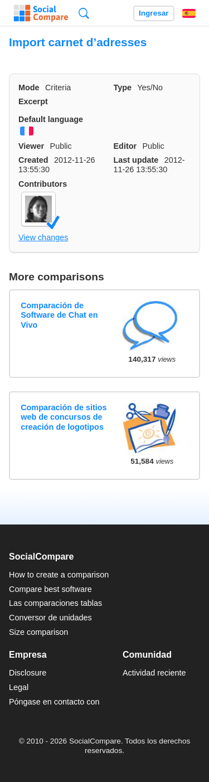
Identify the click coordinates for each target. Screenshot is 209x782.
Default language (50, 119)
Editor (125, 146)
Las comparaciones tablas (55, 603)
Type (123, 87)
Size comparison (38, 632)
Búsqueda (84, 13)
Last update (136, 160)
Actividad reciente (154, 672)
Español (189, 13)
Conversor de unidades (50, 617)
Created (33, 160)
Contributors (42, 183)
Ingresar (154, 13)
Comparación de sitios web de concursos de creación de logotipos (63, 417)
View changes (43, 237)
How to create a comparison (59, 574)
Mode (29, 87)
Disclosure (27, 672)
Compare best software (50, 589)
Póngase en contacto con (54, 701)
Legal (18, 687)
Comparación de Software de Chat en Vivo (59, 315)
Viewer (31, 146)
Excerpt (33, 101)
